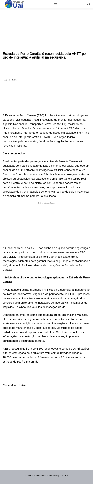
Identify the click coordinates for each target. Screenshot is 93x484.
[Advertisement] (46, 223)
